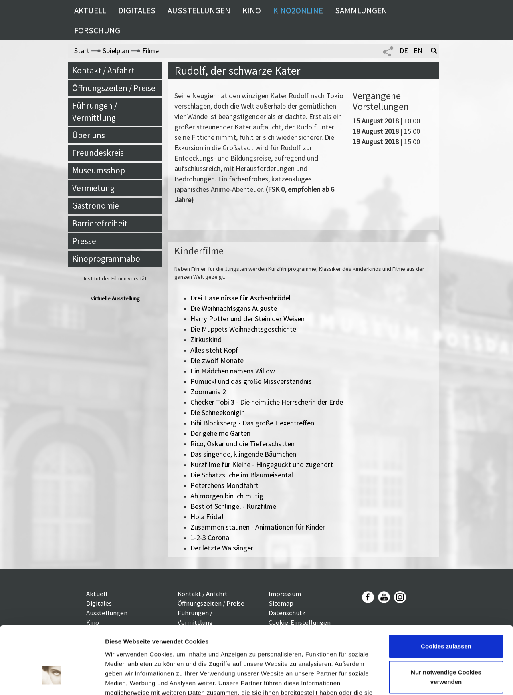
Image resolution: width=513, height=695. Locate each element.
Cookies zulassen (446, 591)
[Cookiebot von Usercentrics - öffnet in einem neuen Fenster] (52, 679)
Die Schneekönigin (217, 412)
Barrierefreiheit (99, 223)
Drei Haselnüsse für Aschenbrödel (240, 297)
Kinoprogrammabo (106, 258)
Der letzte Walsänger (221, 547)
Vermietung (93, 188)
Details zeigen (125, 679)
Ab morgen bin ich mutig (226, 495)
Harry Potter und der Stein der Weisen (247, 318)
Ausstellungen (199, 10)
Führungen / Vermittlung (94, 111)
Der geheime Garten (220, 433)
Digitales (137, 10)
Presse (84, 241)
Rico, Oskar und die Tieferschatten (242, 443)
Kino (251, 10)
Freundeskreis (98, 152)
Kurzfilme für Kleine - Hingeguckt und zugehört (261, 464)
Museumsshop (98, 170)
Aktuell (90, 10)
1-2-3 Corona (209, 537)
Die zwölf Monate (217, 360)
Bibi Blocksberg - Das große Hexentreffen (252, 422)
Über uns (88, 135)
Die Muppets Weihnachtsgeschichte (243, 329)
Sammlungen (361, 10)
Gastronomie (95, 205)
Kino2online (298, 10)
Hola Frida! (207, 516)
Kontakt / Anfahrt (103, 70)
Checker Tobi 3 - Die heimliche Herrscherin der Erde (266, 402)
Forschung (97, 30)
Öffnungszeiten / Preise (114, 88)
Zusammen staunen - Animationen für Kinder (257, 527)
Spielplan (116, 50)
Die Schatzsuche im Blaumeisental (241, 474)
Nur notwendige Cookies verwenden (446, 622)
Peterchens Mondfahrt (224, 485)
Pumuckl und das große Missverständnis (251, 381)
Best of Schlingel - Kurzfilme (233, 506)
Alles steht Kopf (214, 350)
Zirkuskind (206, 339)
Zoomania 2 (208, 391)
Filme (150, 50)
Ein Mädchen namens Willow (232, 370)
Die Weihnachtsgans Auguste (233, 308)
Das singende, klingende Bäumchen (243, 454)
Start (81, 50)
